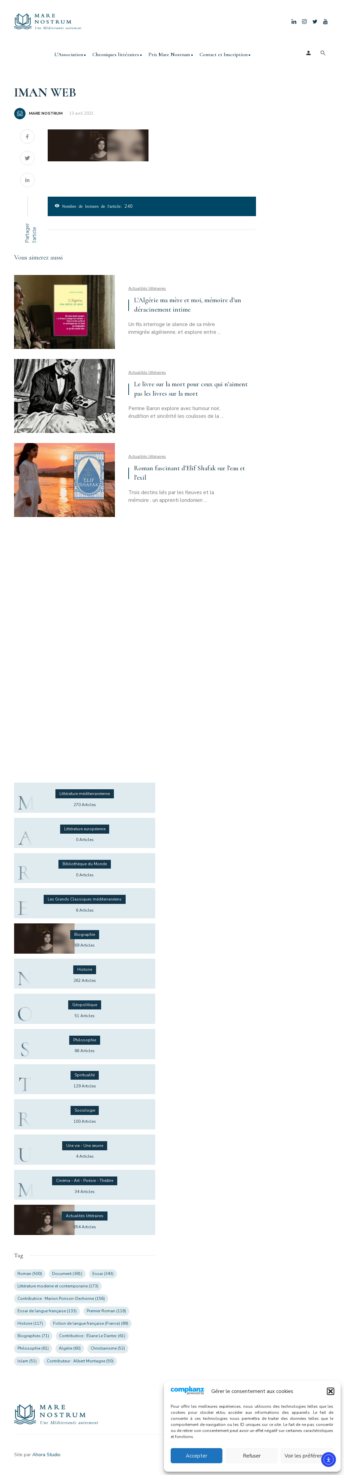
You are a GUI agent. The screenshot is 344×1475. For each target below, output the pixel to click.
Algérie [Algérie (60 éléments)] (70, 1348)
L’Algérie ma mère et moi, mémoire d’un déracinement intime (187, 305)
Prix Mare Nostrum (169, 54)
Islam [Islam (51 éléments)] (27, 1361)
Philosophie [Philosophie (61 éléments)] (33, 1348)
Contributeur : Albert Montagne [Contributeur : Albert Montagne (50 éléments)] (80, 1361)
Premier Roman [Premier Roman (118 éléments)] (106, 1311)
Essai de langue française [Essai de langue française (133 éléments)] (47, 1311)
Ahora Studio (46, 1454)
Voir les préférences (307, 1455)
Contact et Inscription (224, 54)
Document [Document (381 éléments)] (67, 1273)
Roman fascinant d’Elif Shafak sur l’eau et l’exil (189, 473)
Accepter (196, 1455)
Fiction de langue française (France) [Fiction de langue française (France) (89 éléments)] (90, 1323)
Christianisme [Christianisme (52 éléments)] (108, 1348)
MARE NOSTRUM (45, 113)
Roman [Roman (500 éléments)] (29, 1273)
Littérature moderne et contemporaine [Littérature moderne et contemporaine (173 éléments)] (57, 1286)
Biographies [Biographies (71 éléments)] (33, 1336)
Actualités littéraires (147, 288)
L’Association (68, 54)
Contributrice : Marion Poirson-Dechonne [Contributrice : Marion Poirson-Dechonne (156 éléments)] (61, 1298)
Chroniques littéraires (115, 54)
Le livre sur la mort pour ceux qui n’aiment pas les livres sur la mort (191, 389)
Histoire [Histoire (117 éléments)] (30, 1323)
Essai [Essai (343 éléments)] (103, 1273)
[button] (330, 1391)
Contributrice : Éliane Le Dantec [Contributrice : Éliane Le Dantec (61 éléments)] (92, 1336)
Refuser (252, 1455)
